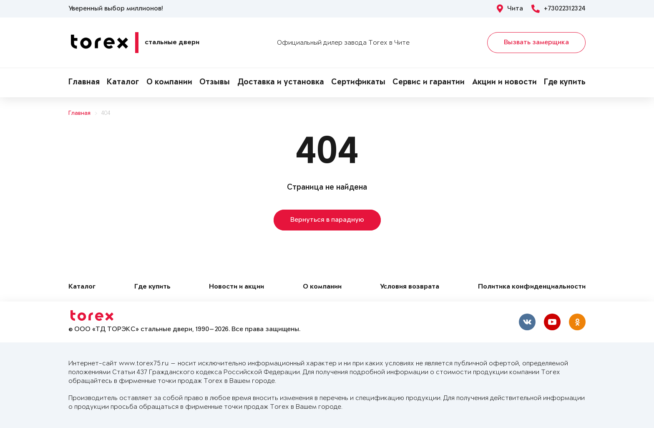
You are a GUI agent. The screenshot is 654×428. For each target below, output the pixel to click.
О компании (169, 83)
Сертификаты (358, 83)
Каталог (123, 83)
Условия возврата (409, 287)
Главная (84, 83)
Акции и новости (504, 83)
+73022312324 (558, 9)
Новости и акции (236, 287)
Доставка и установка (280, 83)
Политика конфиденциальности (532, 287)
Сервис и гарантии (428, 83)
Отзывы (214, 83)
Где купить (565, 83)
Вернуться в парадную (327, 220)
